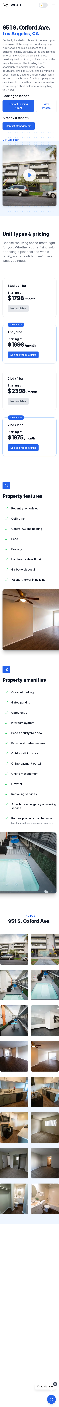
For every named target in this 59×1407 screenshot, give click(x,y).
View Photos (46, 105)
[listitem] (14, 949)
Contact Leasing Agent (18, 105)
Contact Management (18, 126)
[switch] (43, 5)
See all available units (23, 354)
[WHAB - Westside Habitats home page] (12, 5)
